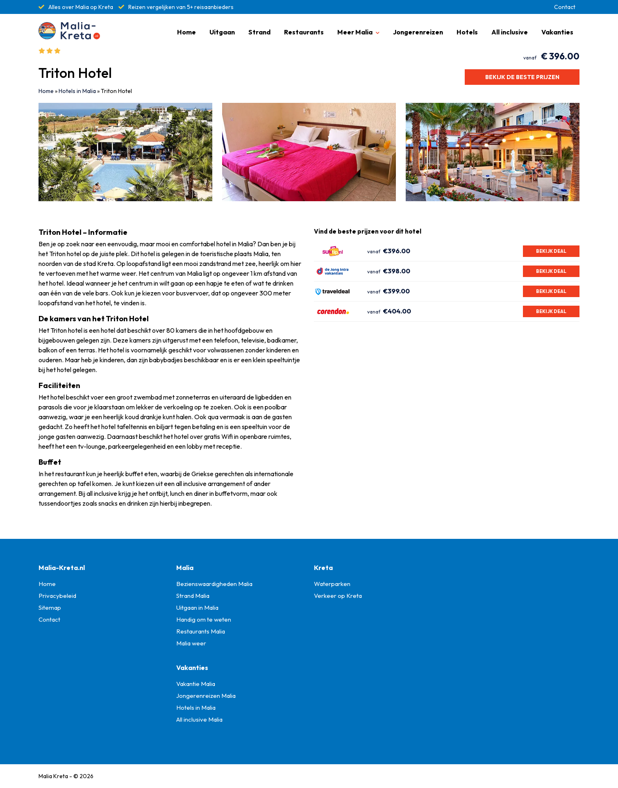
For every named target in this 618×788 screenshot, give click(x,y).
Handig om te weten (203, 619)
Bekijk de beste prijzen (522, 77)
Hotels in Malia (77, 91)
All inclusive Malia (199, 719)
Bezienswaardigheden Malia (214, 584)
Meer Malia (355, 32)
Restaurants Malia (200, 631)
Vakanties (557, 32)
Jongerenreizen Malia (206, 695)
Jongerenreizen (418, 32)
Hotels (467, 32)
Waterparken (332, 584)
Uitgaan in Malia (197, 607)
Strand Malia (192, 596)
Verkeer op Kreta (338, 596)
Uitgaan (222, 32)
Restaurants (304, 32)
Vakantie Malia (195, 684)
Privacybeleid (57, 596)
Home (186, 32)
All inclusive (509, 32)
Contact (564, 7)
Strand (259, 32)
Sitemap (50, 607)
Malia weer (191, 643)
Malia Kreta (53, 776)
